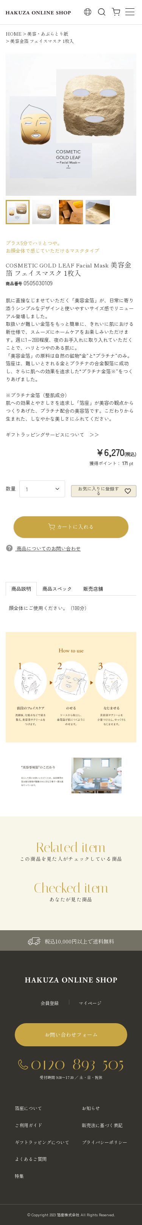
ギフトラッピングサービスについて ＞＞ (52, 434)
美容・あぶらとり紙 (47, 33)
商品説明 (21, 588)
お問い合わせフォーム (71, 1034)
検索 (101, 11)
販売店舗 (93, 588)
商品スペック (57, 588)
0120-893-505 (77, 1063)
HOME (14, 33)
